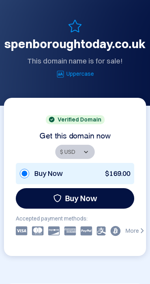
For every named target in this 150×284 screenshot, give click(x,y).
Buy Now (75, 198)
